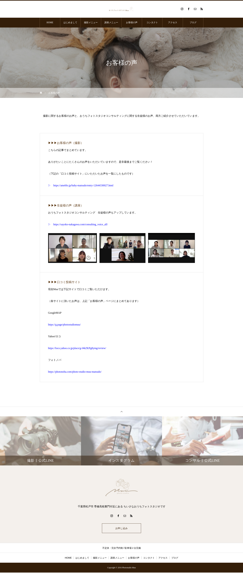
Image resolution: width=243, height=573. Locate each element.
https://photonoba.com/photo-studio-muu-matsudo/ (75, 371)
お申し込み (121, 528)
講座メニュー (111, 22)
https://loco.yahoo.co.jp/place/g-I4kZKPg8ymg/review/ (77, 348)
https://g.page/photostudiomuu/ (64, 324)
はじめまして (70, 22)
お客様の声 (131, 22)
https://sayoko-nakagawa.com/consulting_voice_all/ (80, 224)
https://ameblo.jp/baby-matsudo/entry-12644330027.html (83, 185)
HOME (49, 22)
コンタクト (152, 22)
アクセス (172, 22)
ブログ (193, 22)
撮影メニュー (91, 22)
